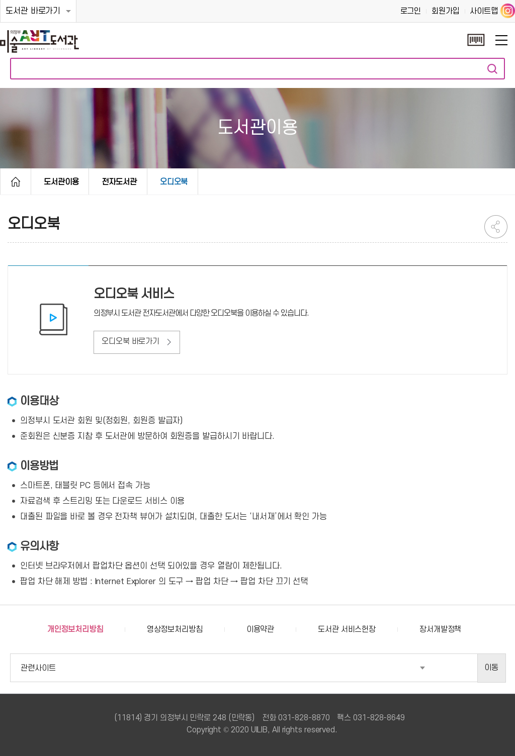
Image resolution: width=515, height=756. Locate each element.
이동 (491, 667)
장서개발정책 (440, 629)
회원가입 (446, 11)
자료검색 (492, 68)
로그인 (410, 11)
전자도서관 (119, 181)
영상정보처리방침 (175, 629)
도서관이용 (61, 181)
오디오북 (174, 181)
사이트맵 (484, 11)
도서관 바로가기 (33, 11)
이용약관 (260, 629)
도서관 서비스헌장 (347, 629)
